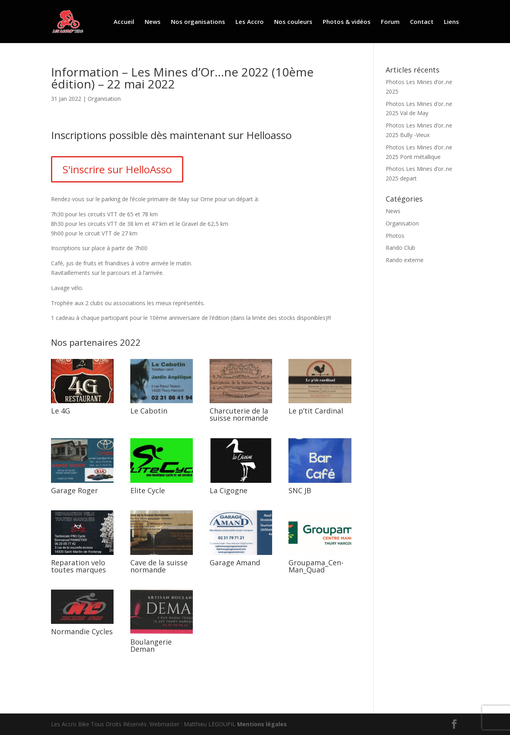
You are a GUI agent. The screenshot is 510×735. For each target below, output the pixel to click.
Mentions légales (262, 724)
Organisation (104, 98)
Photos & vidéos (347, 22)
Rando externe (405, 260)
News (153, 22)
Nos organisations (198, 22)
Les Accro (249, 22)
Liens (451, 22)
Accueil (124, 22)
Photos (395, 235)
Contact (422, 22)
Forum (390, 22)
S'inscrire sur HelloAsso (117, 169)
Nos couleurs (293, 22)
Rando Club (400, 247)
